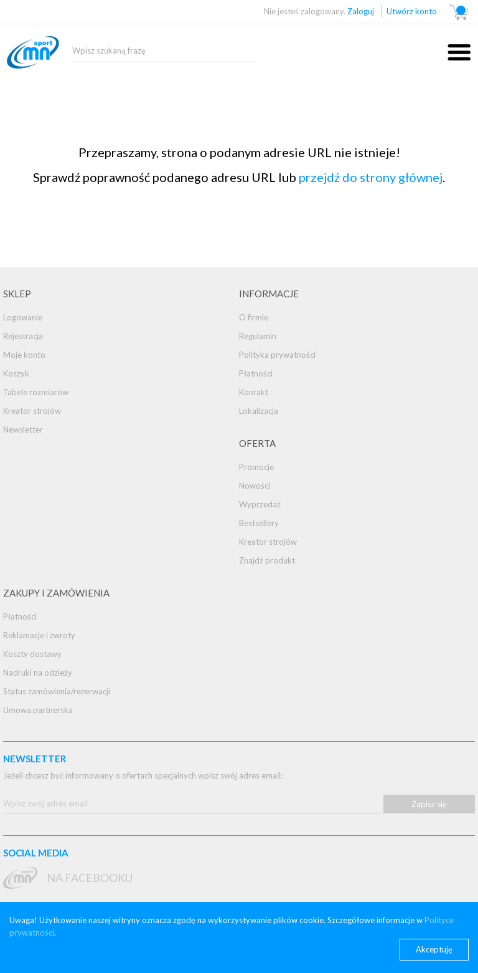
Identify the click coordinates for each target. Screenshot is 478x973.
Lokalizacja (258, 411)
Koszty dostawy (32, 654)
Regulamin (257, 336)
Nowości (254, 486)
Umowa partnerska (38, 710)
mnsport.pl (46, 58)
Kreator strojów (32, 411)
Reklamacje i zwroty (39, 635)
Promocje (256, 467)
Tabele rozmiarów (35, 392)
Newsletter (23, 429)
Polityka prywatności (277, 355)
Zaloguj (360, 11)
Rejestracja (23, 336)
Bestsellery (259, 523)
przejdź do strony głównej (371, 177)
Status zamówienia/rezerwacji (56, 691)
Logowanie (22, 317)
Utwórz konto (412, 11)
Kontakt (253, 392)
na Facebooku (90, 877)
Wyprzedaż (260, 504)
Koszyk (16, 373)
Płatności (256, 373)
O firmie (253, 317)
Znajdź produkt (267, 560)
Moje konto (24, 355)
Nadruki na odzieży (37, 673)
